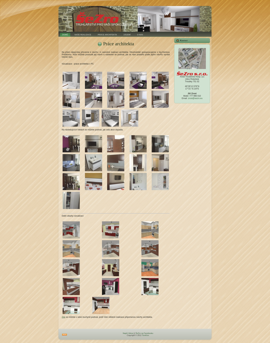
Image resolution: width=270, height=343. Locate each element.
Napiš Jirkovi (128, 333)
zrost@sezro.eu (195, 98)
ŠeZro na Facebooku (144, 333)
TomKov (145, 335)
